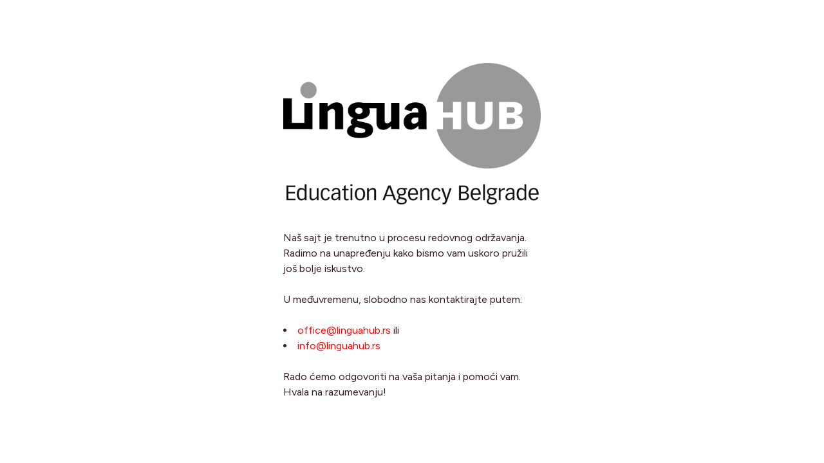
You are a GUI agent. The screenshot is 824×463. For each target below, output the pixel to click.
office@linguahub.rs (344, 330)
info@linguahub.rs (338, 346)
